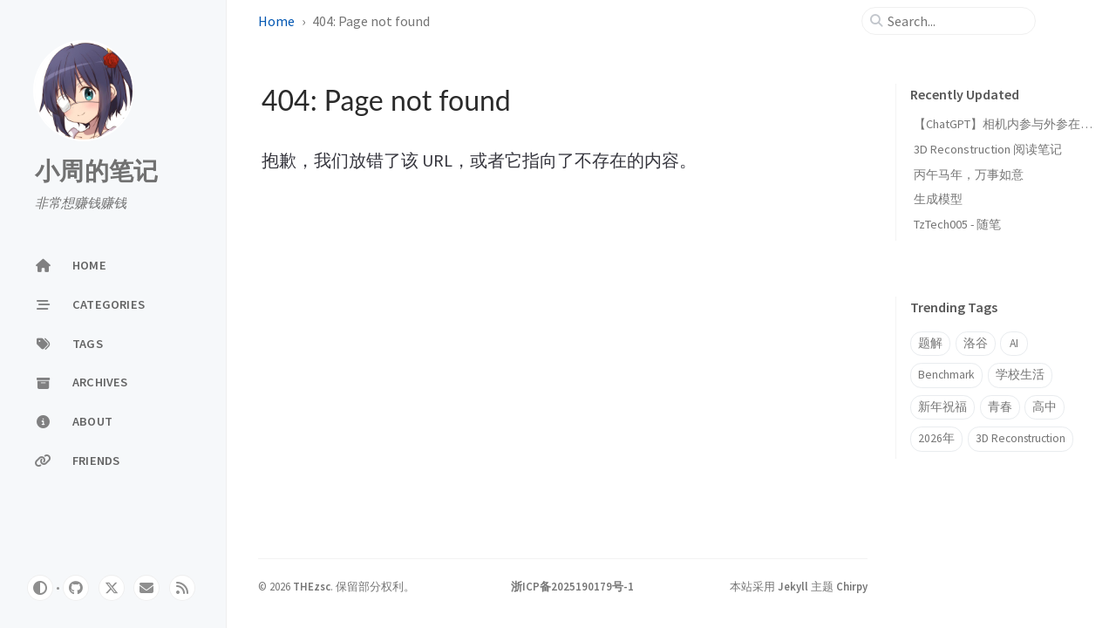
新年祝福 (942, 406)
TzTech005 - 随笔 (957, 224)
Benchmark (946, 374)
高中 (1044, 406)
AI (1014, 343)
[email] (146, 588)
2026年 (936, 438)
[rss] (182, 588)
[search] (955, 21)
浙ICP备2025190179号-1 (572, 586)
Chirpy (852, 586)
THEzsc (311, 586)
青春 (1000, 406)
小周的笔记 (96, 172)
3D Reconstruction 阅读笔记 (988, 149)
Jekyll (793, 586)
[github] (76, 588)
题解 (930, 343)
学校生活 (1020, 374)
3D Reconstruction (1020, 438)
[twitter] (111, 588)
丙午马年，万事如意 (969, 174)
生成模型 (938, 199)
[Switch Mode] (40, 588)
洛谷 (975, 343)
